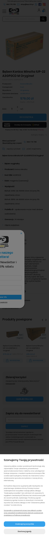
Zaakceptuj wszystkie (24, 524)
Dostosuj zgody (24, 531)
